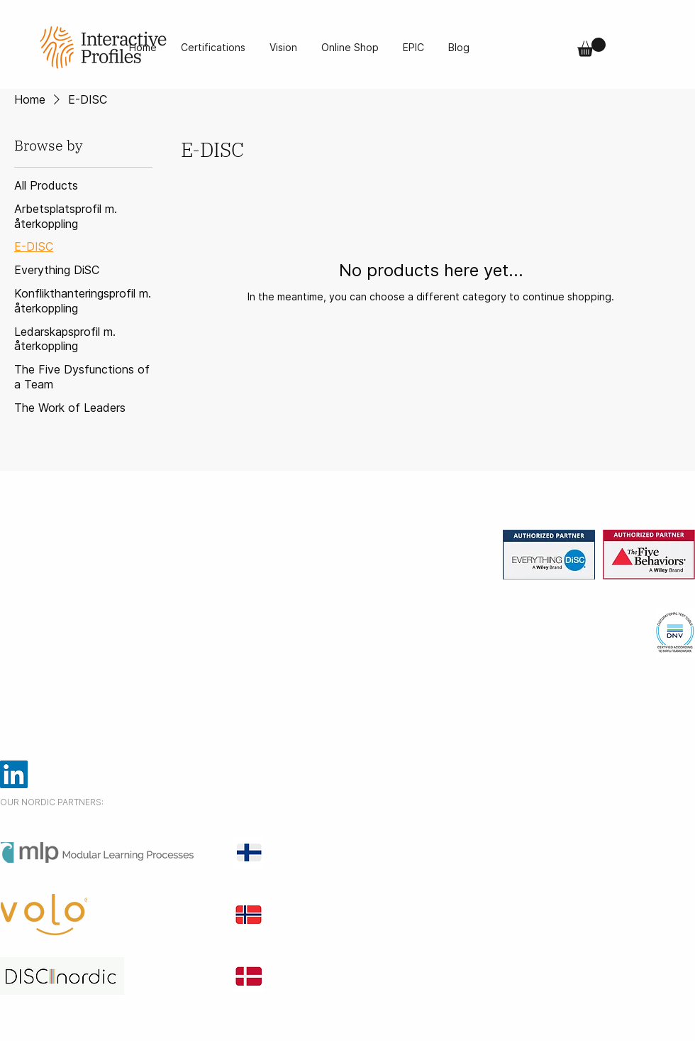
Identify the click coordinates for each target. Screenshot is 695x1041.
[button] (591, 47)
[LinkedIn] (14, 774)
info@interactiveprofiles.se (77, 663)
